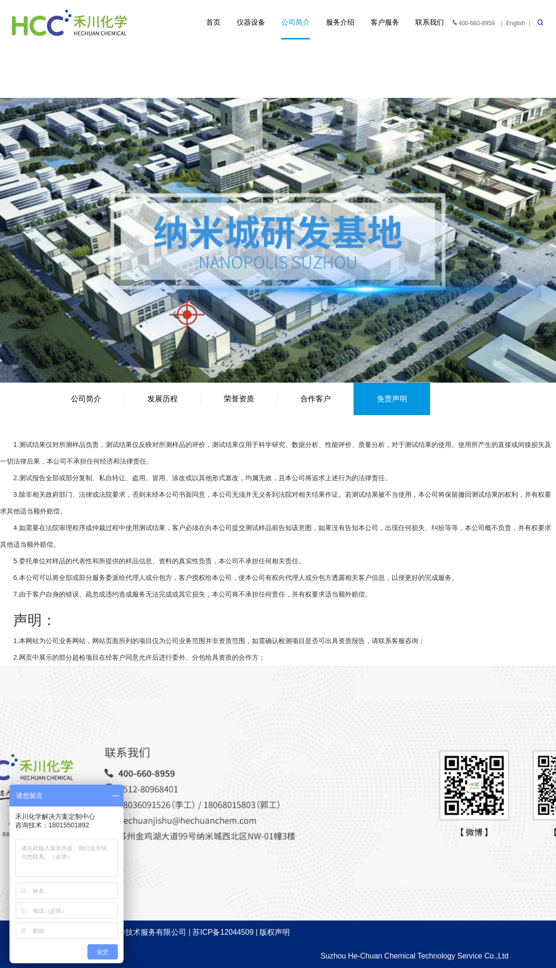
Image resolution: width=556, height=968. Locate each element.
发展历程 (162, 399)
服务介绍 (340, 22)
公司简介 (295, 22)
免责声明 (392, 399)
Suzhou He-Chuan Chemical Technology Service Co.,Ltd (414, 956)
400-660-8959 (473, 23)
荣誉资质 (239, 399)
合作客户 (315, 399)
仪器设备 (251, 22)
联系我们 (429, 22)
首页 (213, 22)
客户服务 (385, 22)
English (515, 23)
